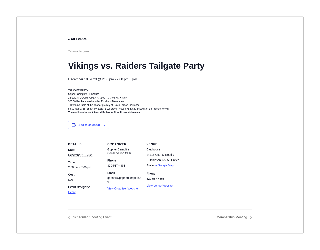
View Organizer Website (122, 188)
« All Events (77, 39)
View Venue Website (160, 185)
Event (72, 192)
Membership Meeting (232, 217)
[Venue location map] (207, 163)
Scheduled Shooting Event (91, 217)
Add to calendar (89, 125)
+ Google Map (164, 165)
